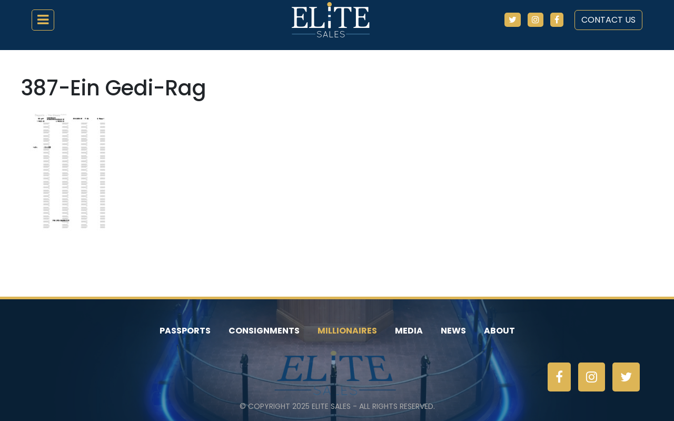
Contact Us (608, 20)
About (499, 331)
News (453, 331)
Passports (185, 331)
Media (409, 331)
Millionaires (347, 331)
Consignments (264, 331)
